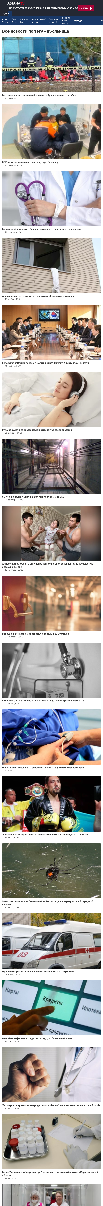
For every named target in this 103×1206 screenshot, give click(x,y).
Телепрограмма (58, 8)
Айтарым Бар (24, 20)
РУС (10, 14)
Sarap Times (14, 20)
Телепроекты (28, 8)
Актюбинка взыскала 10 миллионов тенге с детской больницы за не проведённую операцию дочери (47, 565)
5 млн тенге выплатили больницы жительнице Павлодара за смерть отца (43, 700)
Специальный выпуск (39, 20)
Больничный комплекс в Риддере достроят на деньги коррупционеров (41, 229)
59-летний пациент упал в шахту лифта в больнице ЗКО (33, 496)
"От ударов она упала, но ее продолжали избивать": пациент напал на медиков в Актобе (51, 1105)
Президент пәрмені (54, 20)
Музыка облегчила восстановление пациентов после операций (37, 429)
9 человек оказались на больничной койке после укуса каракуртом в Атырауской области (47, 903)
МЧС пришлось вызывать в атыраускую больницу (30, 162)
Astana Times (5, 20)
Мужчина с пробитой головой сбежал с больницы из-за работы (38, 971)
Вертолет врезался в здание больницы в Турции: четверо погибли (39, 95)
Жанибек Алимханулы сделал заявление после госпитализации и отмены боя (45, 834)
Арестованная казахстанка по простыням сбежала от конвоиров (38, 296)
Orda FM (73, 8)
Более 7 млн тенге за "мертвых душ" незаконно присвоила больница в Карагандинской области (50, 1174)
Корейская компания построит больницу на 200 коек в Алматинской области (45, 362)
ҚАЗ (5, 14)
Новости (14, 8)
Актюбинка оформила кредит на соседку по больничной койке (37, 1038)
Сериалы (42, 8)
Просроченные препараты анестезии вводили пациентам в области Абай (43, 767)
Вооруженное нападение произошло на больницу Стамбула (35, 633)
